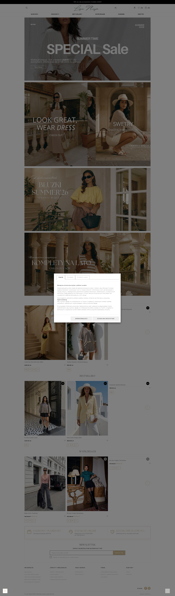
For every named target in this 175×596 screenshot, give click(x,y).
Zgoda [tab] (60, 277)
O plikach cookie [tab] (82, 277)
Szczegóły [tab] (70, 277)
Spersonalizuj (81, 318)
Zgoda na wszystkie (105, 318)
